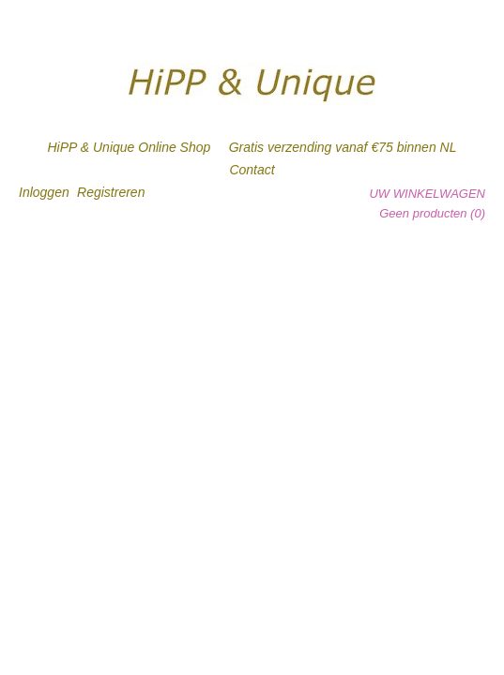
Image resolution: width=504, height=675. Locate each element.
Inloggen (44, 192)
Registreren (111, 192)
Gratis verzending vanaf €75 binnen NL (343, 147)
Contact (251, 169)
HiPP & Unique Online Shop (129, 147)
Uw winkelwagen (427, 194)
